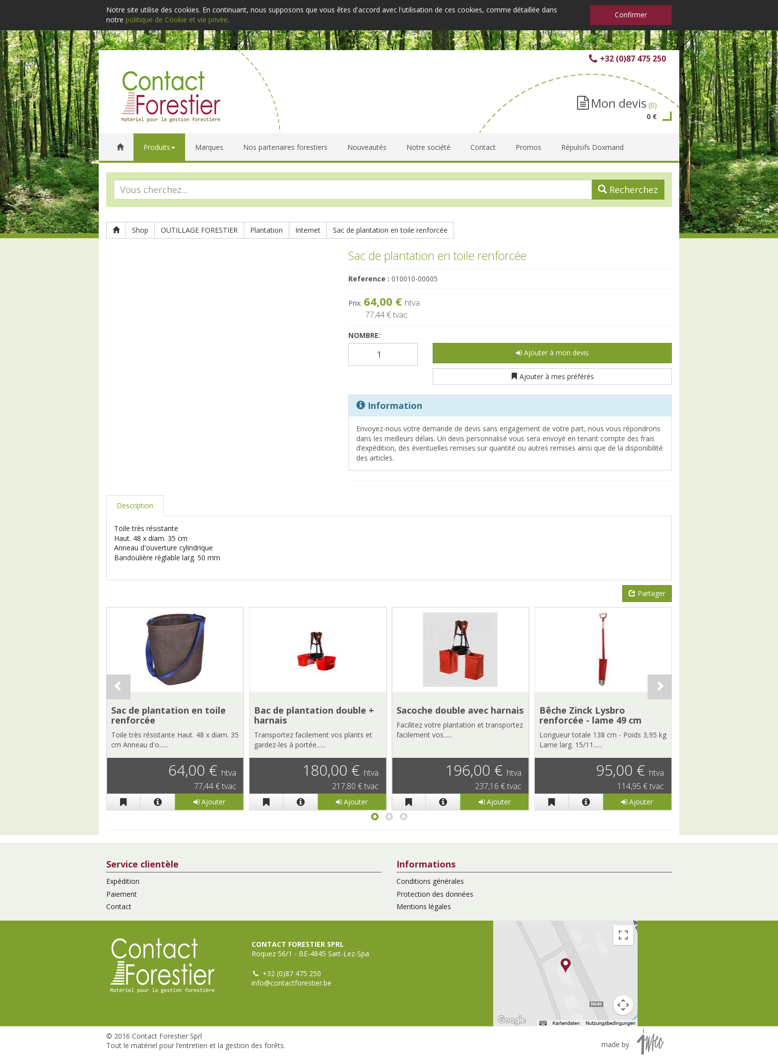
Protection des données (434, 894)
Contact (118, 906)
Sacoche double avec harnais (459, 710)
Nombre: (364, 335)
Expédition (122, 881)
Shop (140, 230)
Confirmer (631, 14)
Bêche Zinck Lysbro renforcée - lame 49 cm (590, 715)
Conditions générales (430, 881)
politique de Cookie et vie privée (177, 19)
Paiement (121, 894)
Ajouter (209, 801)
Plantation (266, 230)
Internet (308, 230)
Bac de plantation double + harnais (314, 715)
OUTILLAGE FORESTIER (199, 230)
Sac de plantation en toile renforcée (390, 230)
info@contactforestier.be (291, 983)
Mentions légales (423, 906)
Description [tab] (135, 505)
